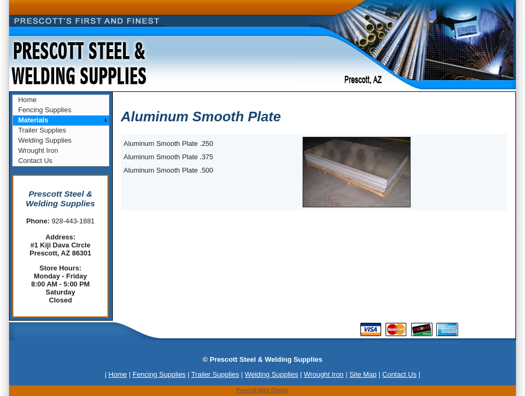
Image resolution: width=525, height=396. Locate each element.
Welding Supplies (45, 140)
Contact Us (35, 161)
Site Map (362, 374)
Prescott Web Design (262, 390)
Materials (33, 120)
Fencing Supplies (44, 110)
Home (27, 100)
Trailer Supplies (42, 130)
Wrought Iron (38, 150)
